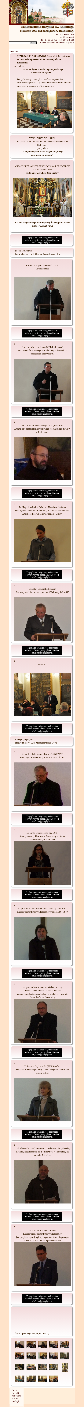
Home (14, 1390)
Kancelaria (16, 1396)
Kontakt (15, 1393)
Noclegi (15, 1401)
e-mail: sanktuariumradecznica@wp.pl (57, 43)
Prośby (15, 1398)
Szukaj (33, 43)
